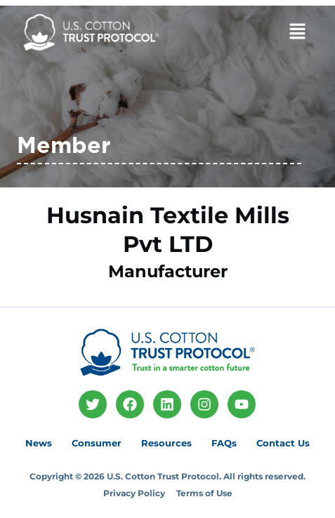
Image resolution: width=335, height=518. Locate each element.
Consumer (96, 443)
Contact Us (283, 443)
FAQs (224, 443)
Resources (166, 443)
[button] (270, 33)
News (38, 443)
